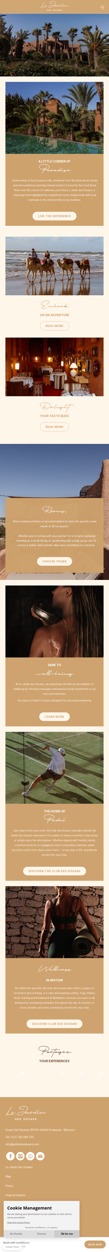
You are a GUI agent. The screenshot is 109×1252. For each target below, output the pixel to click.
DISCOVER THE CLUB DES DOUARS (55, 877)
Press (9, 1186)
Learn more (54, 723)
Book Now (95, 1244)
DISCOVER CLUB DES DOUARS (54, 1030)
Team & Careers (15, 1195)
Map (8, 1176)
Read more (49, 266)
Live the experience (54, 216)
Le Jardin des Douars (19, 1167)
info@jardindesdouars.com (22, 1144)
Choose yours (54, 567)
